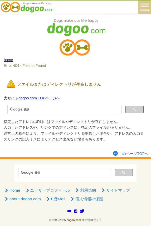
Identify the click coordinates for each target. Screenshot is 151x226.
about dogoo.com (22, 199)
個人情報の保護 (86, 199)
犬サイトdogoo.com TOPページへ (32, 98)
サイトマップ (115, 190)
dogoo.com (74, 220)
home (8, 60)
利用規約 (85, 190)
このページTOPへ (130, 153)
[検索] (64, 109)
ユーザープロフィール (47, 190)
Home (12, 190)
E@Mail (55, 199)
